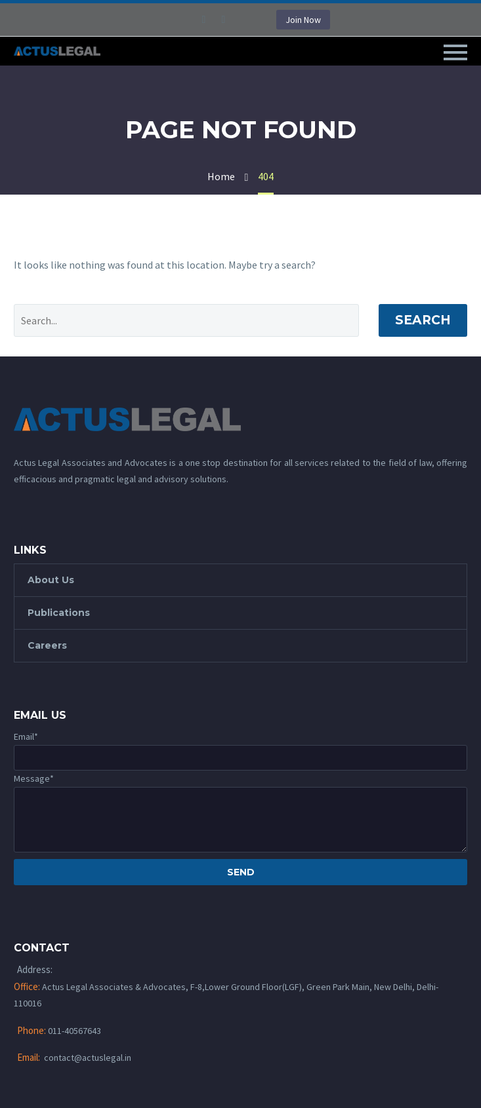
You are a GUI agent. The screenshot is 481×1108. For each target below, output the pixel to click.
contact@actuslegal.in (87, 1057)
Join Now (303, 20)
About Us (51, 580)
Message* (34, 778)
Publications (59, 613)
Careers (47, 645)
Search (423, 320)
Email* (26, 736)
